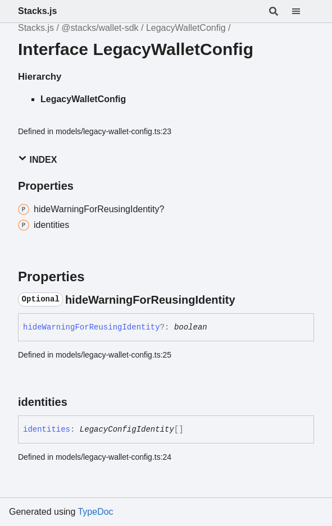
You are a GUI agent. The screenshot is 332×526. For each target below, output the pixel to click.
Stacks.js (37, 11)
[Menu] (303, 11)
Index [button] (37, 159)
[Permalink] (245, 299)
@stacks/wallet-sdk (99, 28)
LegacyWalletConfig (186, 28)
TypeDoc (95, 511)
